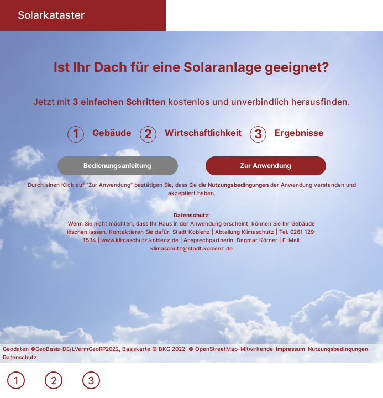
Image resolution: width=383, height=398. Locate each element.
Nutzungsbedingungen (238, 184)
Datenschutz (191, 215)
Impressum (290, 348)
